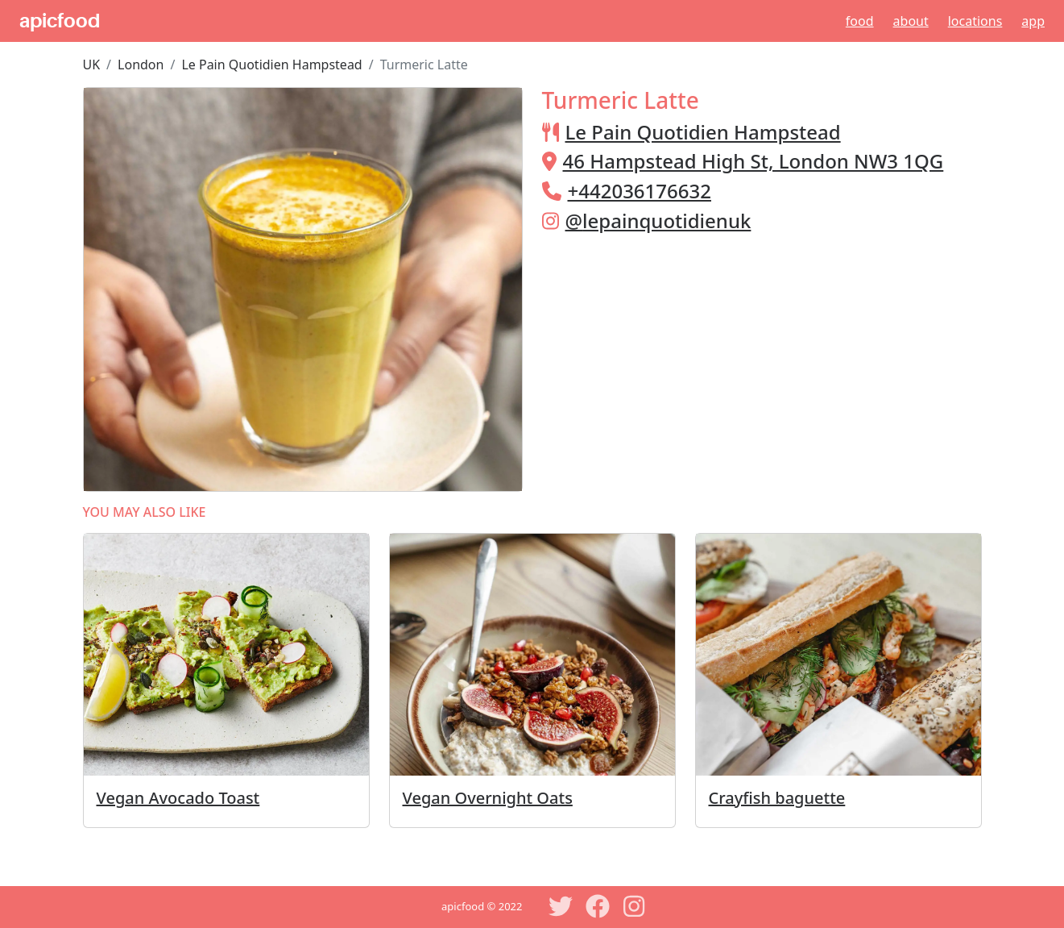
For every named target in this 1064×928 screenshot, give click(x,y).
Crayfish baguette (777, 798)
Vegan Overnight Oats (488, 798)
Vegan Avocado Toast (178, 798)
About (911, 21)
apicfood (59, 21)
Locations (975, 21)
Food (860, 21)
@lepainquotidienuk (658, 220)
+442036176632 (639, 190)
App (1033, 21)
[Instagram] (635, 906)
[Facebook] (598, 906)
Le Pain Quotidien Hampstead (271, 64)
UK (92, 64)
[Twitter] (561, 906)
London (141, 64)
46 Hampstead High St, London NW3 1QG (753, 161)
